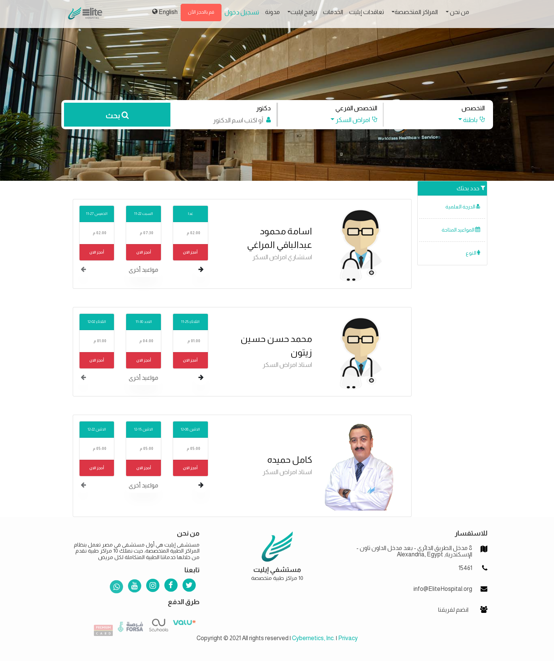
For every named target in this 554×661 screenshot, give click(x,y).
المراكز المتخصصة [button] (416, 12)
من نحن (459, 12)
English (165, 11)
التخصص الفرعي (356, 108)
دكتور (263, 108)
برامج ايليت (303, 12)
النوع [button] (473, 253)
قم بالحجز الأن (201, 12)
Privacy (348, 638)
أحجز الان (190, 252)
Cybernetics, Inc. (313, 638)
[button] (467, 120)
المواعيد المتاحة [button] (461, 230)
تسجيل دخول (242, 12)
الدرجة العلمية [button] (462, 207)
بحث (117, 115)
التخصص (473, 108)
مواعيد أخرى (143, 269)
